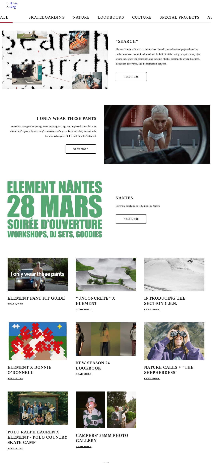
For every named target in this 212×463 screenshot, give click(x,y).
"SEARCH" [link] (127, 41)
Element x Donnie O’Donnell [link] (29, 370)
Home (13, 3)
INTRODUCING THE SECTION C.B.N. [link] (165, 301)
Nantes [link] (124, 198)
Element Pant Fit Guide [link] (36, 298)
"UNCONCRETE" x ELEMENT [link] (95, 301)
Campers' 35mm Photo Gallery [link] (102, 438)
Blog (13, 7)
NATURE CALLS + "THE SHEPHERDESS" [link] (169, 370)
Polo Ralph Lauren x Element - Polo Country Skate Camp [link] (37, 437)
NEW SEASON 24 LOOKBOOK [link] (93, 365)
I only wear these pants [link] (66, 118)
